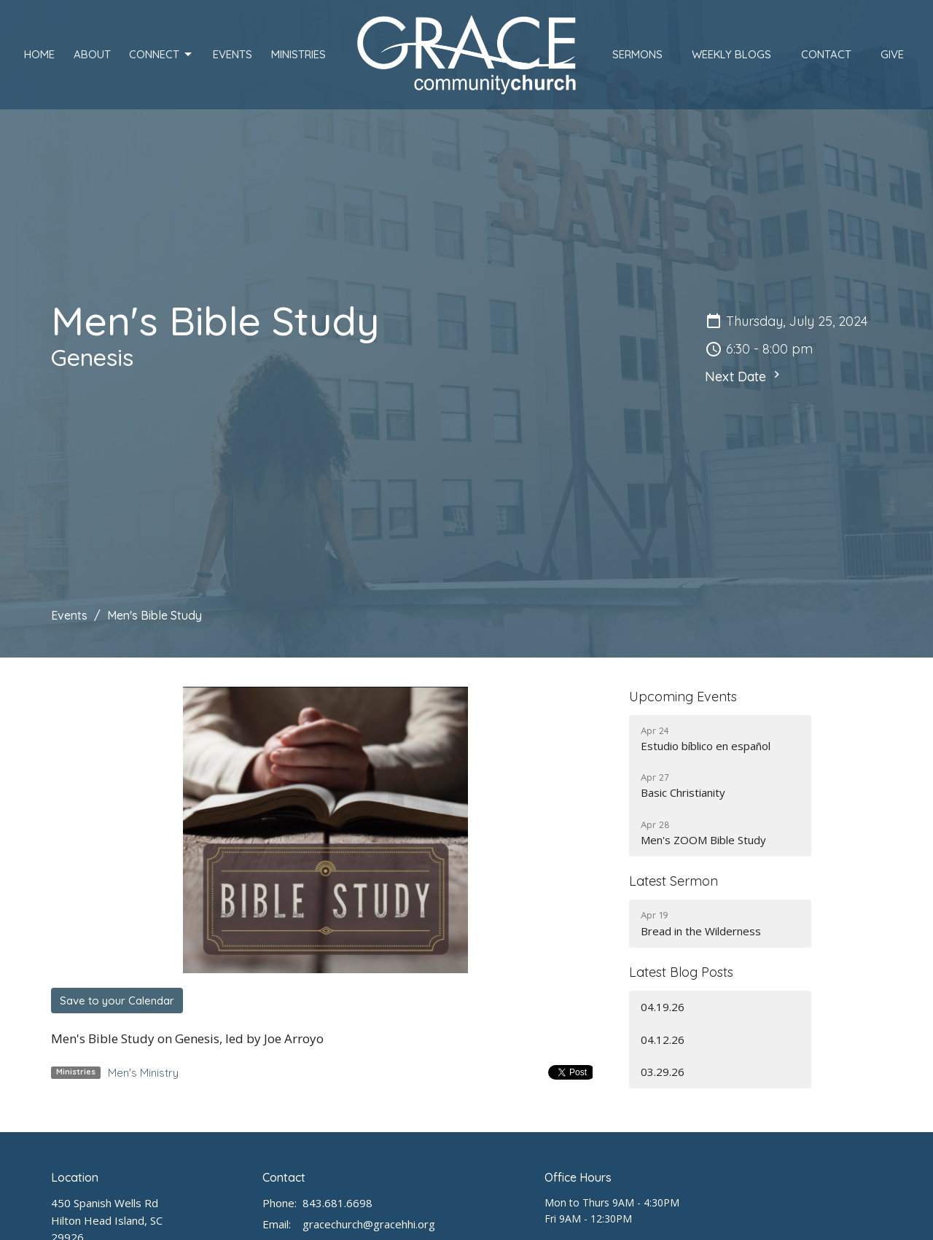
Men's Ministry (143, 1073)
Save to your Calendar (117, 1000)
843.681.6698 (337, 1203)
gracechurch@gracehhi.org (368, 1224)
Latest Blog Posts (681, 972)
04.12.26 (662, 1039)
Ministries (298, 54)
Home (39, 54)
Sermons (637, 54)
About (92, 54)
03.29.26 (662, 1071)
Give (892, 54)
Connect (161, 54)
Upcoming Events (683, 696)
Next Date (744, 376)
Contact (826, 54)
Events (232, 54)
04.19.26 (662, 1006)
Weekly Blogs (731, 54)
